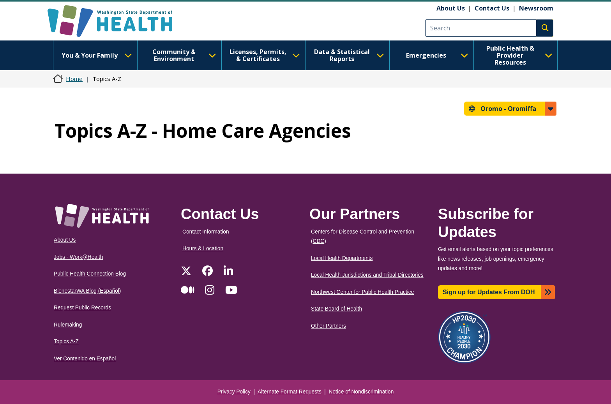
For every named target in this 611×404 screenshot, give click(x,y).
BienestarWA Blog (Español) (87, 291)
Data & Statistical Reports (349, 55)
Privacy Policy (234, 392)
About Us (450, 8)
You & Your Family (97, 55)
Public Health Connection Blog (90, 274)
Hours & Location (202, 248)
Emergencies (437, 55)
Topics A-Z (66, 341)
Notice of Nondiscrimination (361, 392)
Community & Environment (184, 55)
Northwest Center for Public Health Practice (362, 292)
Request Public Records (82, 308)
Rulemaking (68, 325)
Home (74, 79)
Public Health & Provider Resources (519, 55)
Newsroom (536, 8)
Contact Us (492, 8)
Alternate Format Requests (289, 392)
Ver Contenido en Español (85, 359)
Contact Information (205, 232)
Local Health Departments (342, 258)
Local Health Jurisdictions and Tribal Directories (367, 275)
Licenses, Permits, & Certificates (265, 55)
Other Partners (328, 326)
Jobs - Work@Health (78, 257)
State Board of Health (336, 309)
